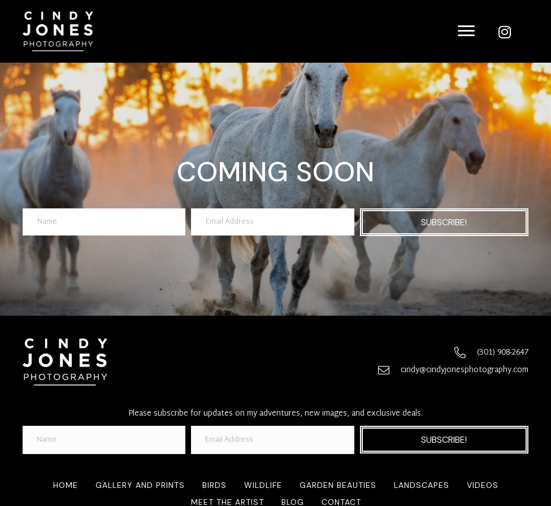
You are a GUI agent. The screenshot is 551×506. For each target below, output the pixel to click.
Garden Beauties (338, 485)
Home (65, 485)
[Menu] (466, 31)
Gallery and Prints (140, 485)
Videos (482, 485)
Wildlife (263, 485)
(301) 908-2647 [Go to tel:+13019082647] (502, 353)
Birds (214, 485)
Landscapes (421, 485)
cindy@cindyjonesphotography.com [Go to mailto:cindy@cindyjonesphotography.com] (464, 370)
